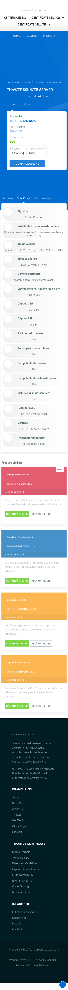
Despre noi (19, 917)
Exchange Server (22, 880)
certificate (13, 82)
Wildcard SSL (20, 857)
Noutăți (16, 923)
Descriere (7, 198)
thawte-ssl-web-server (48, 82)
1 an (12, 104)
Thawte (17, 814)
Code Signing (20, 886)
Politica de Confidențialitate (32, 965)
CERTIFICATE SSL (15, 17)
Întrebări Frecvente (19, 960)
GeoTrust (17, 820)
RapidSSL (18, 803)
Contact (17, 929)
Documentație (42, 198)
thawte (26, 82)
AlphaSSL (18, 809)
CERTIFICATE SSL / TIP (32, 24)
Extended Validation (24, 863)
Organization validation (26, 869)
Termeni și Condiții (45, 960)
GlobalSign (19, 826)
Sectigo (17, 797)
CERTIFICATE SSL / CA (46, 17)
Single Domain (21, 852)
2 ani (27, 104)
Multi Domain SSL (23, 875)
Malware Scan (21, 892)
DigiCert (17, 832)
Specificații (23, 198)
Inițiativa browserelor (25, 912)
